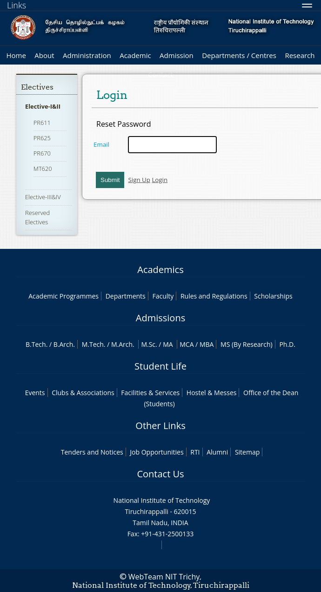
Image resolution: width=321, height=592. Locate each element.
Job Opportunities (156, 452)
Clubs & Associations (83, 392)
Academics (160, 269)
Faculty (163, 296)
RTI (195, 452)
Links (16, 5)
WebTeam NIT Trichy (164, 577)
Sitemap (247, 452)
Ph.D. (287, 344)
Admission (177, 55)
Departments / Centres (239, 55)
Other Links (160, 425)
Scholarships (273, 296)
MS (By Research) (247, 344)
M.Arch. (122, 344)
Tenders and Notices (92, 452)
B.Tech (36, 344)
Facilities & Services (150, 392)
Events (35, 392)
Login (159, 180)
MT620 (42, 168)
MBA (207, 344)
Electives (37, 87)
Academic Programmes (63, 296)
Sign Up (139, 180)
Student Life (160, 366)
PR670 (42, 153)
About (44, 55)
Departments (126, 296)
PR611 (42, 122)
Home (16, 55)
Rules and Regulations (214, 296)
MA (168, 344)
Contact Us (160, 474)
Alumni (217, 452)
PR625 (42, 138)
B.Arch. (64, 344)
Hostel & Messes (212, 392)
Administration (87, 55)
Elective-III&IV (43, 197)
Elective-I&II (42, 106)
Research (299, 55)
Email (101, 144)
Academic (135, 55)
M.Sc (148, 344)
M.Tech (93, 344)
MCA (187, 344)
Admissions (160, 318)
